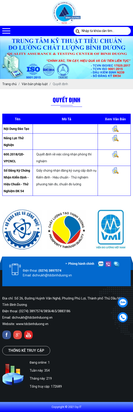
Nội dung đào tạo (16, 128)
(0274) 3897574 (49, 270)
